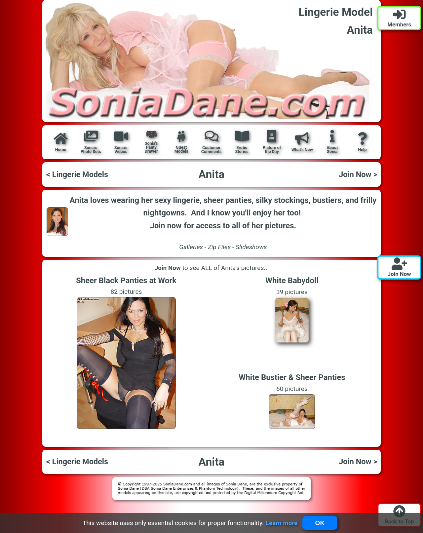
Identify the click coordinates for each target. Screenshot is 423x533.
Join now (165, 225)
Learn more (281, 523)
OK (320, 522)
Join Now (167, 268)
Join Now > (358, 174)
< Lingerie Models (77, 174)
